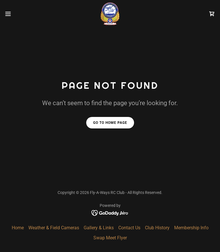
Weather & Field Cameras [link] (53, 227)
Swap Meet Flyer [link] (110, 238)
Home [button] (18, 227)
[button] (18, 14)
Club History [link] (157, 227)
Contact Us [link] (129, 227)
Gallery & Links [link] (99, 227)
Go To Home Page (110, 123)
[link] (110, 13)
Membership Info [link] (191, 227)
